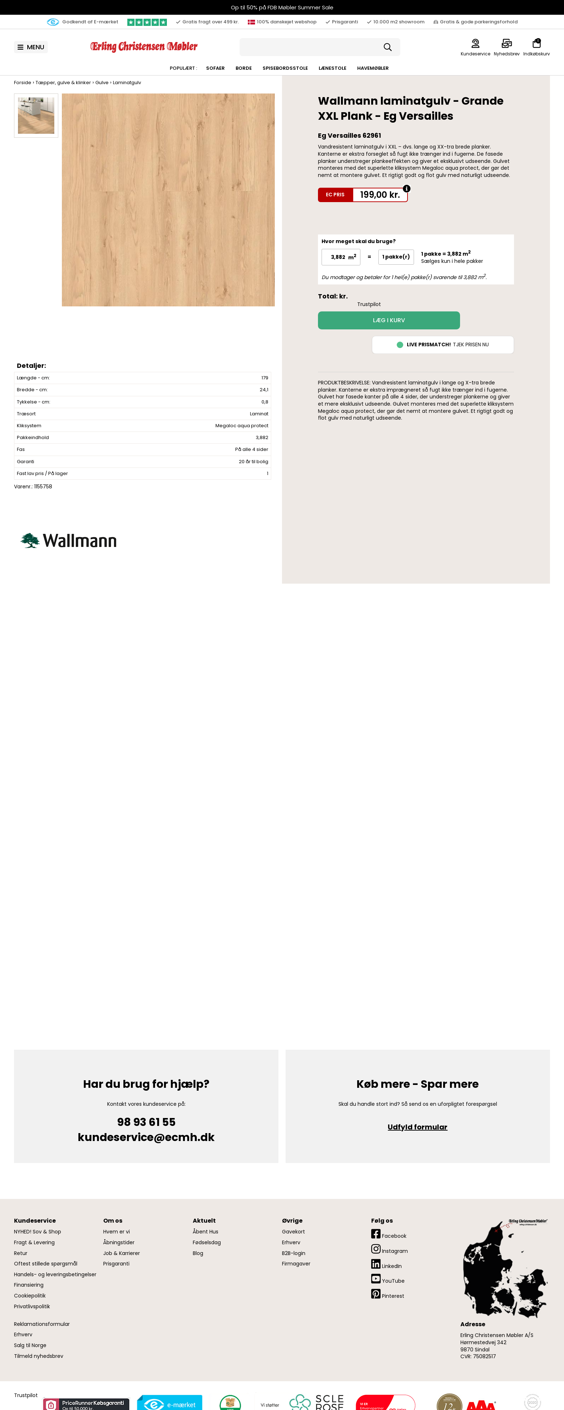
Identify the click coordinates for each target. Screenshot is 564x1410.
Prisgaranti (116, 1263)
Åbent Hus (205, 1231)
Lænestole (332, 68)
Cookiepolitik (30, 1295)
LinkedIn (386, 1264)
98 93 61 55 (146, 1122)
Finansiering (29, 1285)
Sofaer (215, 68)
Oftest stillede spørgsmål (45, 1263)
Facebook (388, 1234)
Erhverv (23, 1334)
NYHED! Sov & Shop (37, 1231)
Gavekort (293, 1231)
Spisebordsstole (285, 68)
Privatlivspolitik (32, 1306)
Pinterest (387, 1294)
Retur (20, 1253)
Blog (198, 1253)
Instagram (389, 1249)
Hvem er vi (116, 1231)
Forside (22, 82)
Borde (244, 68)
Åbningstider (119, 1242)
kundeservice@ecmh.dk (146, 1137)
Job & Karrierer (121, 1253)
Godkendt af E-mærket (82, 22)
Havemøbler (373, 68)
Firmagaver (296, 1263)
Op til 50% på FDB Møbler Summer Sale (282, 7)
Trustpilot (369, 304)
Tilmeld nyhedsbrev (38, 1356)
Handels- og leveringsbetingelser (55, 1274)
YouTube (388, 1278)
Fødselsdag (207, 1242)
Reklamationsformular (42, 1324)
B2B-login (293, 1253)
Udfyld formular (417, 1127)
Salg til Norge (30, 1345)
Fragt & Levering (34, 1242)
